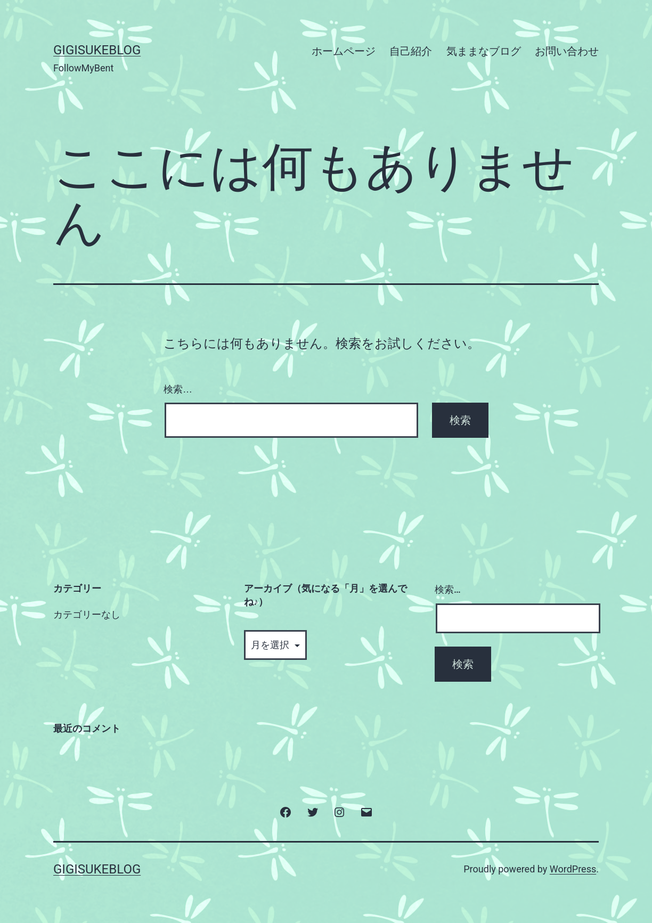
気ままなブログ (483, 51)
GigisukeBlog (97, 50)
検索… (178, 389)
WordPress (573, 869)
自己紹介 (410, 51)
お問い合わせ (567, 51)
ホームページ (344, 51)
